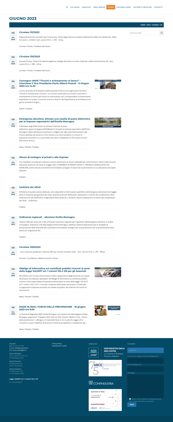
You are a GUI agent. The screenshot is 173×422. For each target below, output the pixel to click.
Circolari (22, 46)
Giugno (155, 25)
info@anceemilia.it (21, 348)
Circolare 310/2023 (29, 56)
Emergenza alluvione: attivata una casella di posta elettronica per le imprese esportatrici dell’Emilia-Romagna (54, 120)
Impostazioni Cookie (59, 346)
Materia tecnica (44, 258)
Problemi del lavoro (42, 46)
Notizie (28, 147)
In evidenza (32, 258)
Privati (30, 46)
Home (142, 25)
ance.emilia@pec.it (19, 350)
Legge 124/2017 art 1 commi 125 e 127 (23, 379)
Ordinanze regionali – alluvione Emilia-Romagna (47, 217)
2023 (148, 25)
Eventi (21, 108)
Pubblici (29, 108)
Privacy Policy (57, 344)
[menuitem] (68, 346)
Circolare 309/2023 (29, 247)
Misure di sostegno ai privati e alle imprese (43, 157)
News (21, 147)
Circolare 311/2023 (29, 32)
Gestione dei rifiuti (30, 187)
